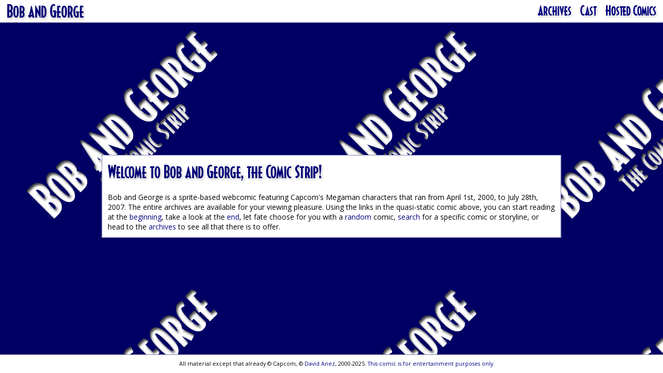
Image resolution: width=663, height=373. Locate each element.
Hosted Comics (631, 11)
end (233, 217)
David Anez (320, 363)
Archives (554, 11)
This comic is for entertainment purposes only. (431, 363)
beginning (145, 217)
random (358, 217)
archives (162, 227)
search (409, 217)
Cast (588, 11)
